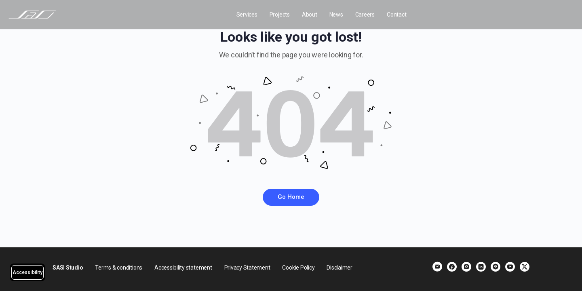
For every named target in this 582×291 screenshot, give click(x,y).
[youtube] (510, 267)
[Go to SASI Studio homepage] (32, 13)
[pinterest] (495, 267)
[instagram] (466, 267)
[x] (524, 267)
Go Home (291, 196)
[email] (437, 267)
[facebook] (452, 267)
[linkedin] (481, 267)
